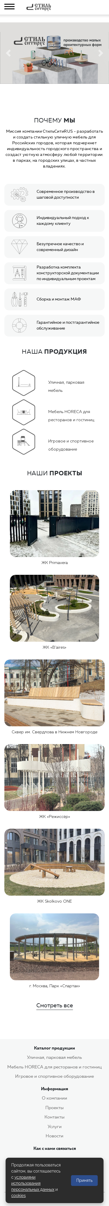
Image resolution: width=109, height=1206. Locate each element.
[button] (8, 53)
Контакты (54, 1117)
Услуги (55, 1126)
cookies (18, 1195)
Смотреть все (54, 1005)
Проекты (54, 1107)
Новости (54, 1136)
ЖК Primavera (55, 563)
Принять (84, 1180)
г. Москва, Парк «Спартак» (54, 986)
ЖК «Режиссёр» (54, 817)
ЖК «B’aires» (54, 647)
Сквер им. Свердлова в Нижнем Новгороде (54, 732)
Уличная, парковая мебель (54, 1057)
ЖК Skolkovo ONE (54, 901)
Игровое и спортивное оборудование (54, 1076)
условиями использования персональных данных (32, 1183)
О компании (54, 1098)
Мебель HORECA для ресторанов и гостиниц (54, 1067)
